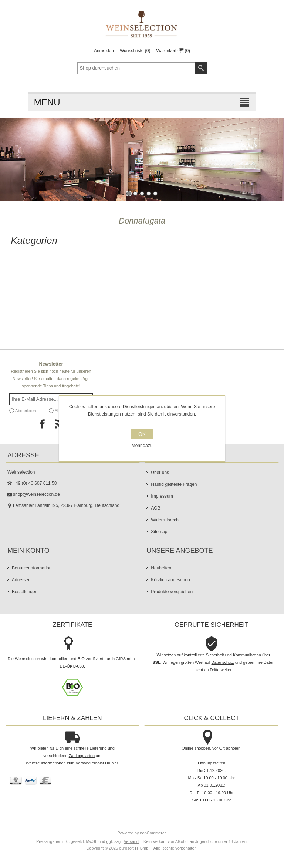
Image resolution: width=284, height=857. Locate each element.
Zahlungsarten (82, 755)
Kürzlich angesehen (170, 579)
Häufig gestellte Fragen (174, 484)
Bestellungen (24, 591)
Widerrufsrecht (165, 519)
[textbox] (136, 68)
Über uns (160, 472)
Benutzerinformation (31, 568)
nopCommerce (153, 833)
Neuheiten (161, 568)
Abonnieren (25, 411)
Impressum (162, 496)
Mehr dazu (142, 445)
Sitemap (159, 531)
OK (142, 434)
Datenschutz (223, 662)
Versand (83, 763)
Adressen (21, 579)
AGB (155, 508)
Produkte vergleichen (172, 591)
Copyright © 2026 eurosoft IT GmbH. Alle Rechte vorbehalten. (141, 848)
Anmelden (104, 50)
